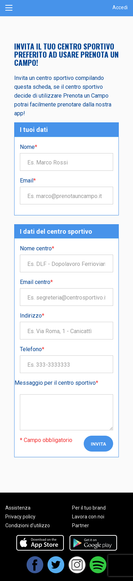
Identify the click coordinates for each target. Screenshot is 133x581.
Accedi (120, 7)
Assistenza (18, 508)
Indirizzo (32, 315)
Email (28, 180)
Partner (80, 525)
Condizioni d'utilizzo (27, 525)
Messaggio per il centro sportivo (56, 382)
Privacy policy (20, 516)
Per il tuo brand (89, 508)
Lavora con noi (88, 516)
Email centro (36, 282)
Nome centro (37, 248)
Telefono (32, 349)
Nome (28, 147)
